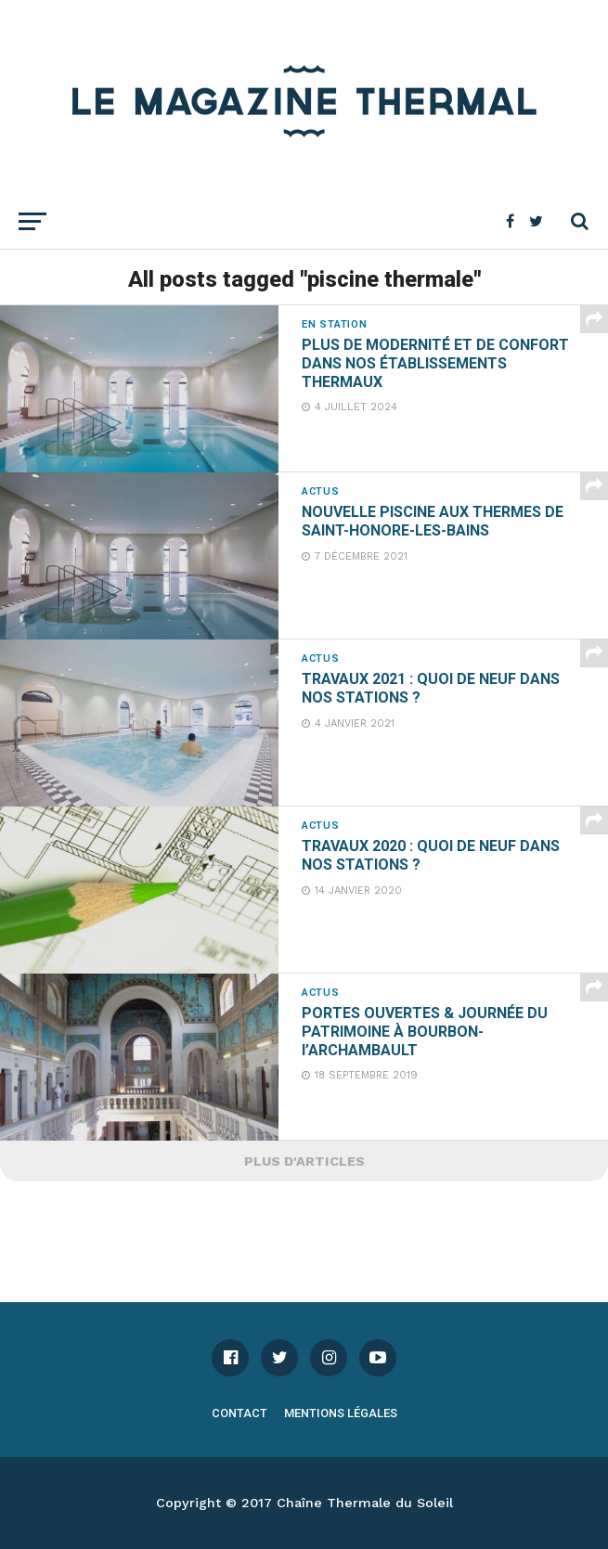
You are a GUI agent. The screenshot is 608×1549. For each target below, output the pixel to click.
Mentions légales (340, 1413)
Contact (239, 1413)
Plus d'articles (304, 1161)
